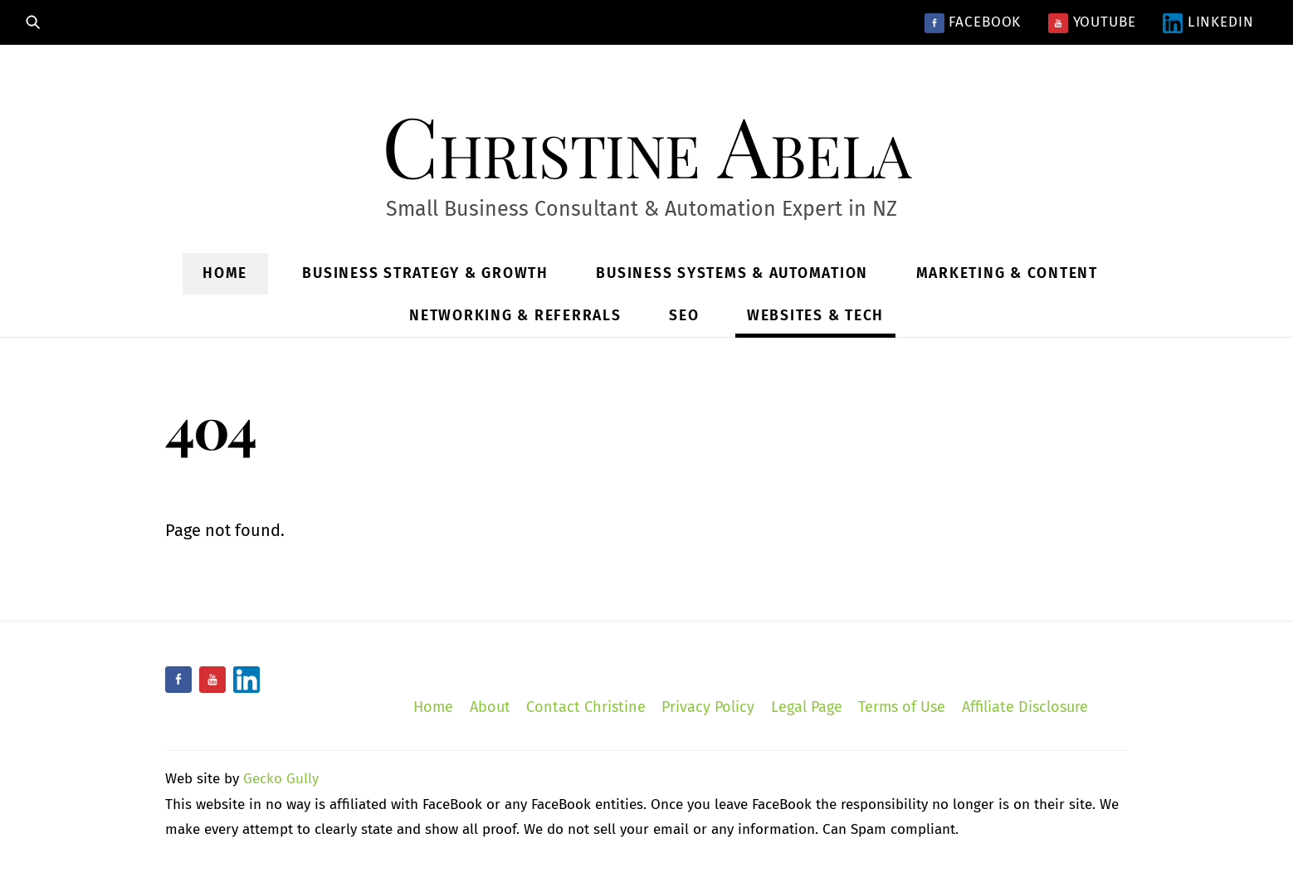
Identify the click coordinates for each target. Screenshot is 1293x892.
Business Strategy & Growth (425, 273)
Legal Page (806, 707)
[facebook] (178, 679)
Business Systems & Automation (732, 273)
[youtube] (212, 679)
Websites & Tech (815, 315)
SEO (684, 315)
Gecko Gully (281, 778)
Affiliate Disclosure (1025, 707)
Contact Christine (586, 707)
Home (224, 273)
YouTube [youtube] (1092, 22)
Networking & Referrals (515, 315)
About (490, 707)
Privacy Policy (707, 707)
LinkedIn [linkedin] (1208, 22)
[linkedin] (246, 679)
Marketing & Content (1007, 273)
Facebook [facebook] (973, 22)
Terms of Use (901, 707)
